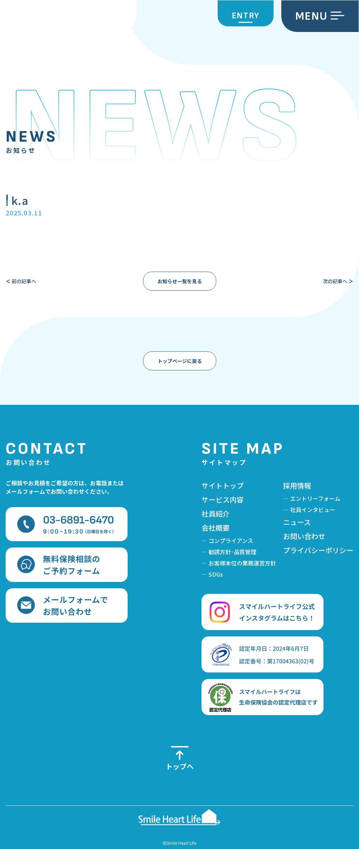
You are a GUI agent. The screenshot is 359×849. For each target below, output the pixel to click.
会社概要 (215, 528)
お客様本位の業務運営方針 (242, 563)
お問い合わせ (304, 536)
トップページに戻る (180, 360)
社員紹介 (215, 513)
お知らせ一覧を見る (180, 281)
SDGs (216, 574)
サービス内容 (222, 499)
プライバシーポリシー (318, 550)
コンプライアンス (231, 540)
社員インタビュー (312, 509)
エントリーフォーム (315, 498)
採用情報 (297, 485)
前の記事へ (21, 281)
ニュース (297, 522)
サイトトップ (222, 485)
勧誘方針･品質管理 (232, 551)
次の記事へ (338, 281)
